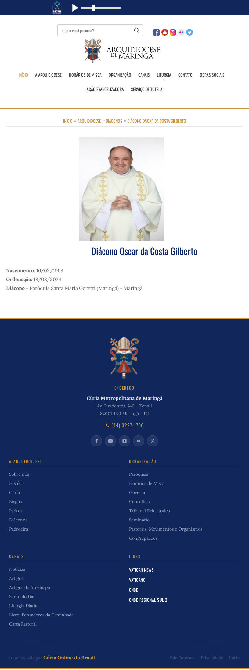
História (17, 484)
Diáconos (114, 121)
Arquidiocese (89, 121)
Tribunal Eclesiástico (149, 511)
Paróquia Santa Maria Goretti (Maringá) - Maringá (86, 289)
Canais (144, 74)
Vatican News (141, 570)
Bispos (15, 502)
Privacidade (212, 658)
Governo (137, 493)
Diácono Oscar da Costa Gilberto (156, 121)
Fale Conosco (182, 658)
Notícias (17, 570)
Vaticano (137, 580)
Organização (119, 74)
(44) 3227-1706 (124, 426)
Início (22, 74)
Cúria (14, 493)
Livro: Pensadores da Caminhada (41, 616)
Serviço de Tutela (147, 89)
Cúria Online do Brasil (69, 658)
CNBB (133, 590)
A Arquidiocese (47, 74)
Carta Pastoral (23, 625)
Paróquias (138, 475)
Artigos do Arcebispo (29, 588)
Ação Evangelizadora (105, 89)
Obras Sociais (212, 74)
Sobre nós (19, 475)
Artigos (16, 579)
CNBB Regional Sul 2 (148, 601)
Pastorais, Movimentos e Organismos (165, 530)
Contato (186, 74)
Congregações (143, 539)
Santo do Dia (21, 597)
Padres (15, 511)
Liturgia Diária (23, 606)
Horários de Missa (84, 74)
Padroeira (18, 530)
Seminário (139, 521)
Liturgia (164, 74)
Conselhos (139, 502)
